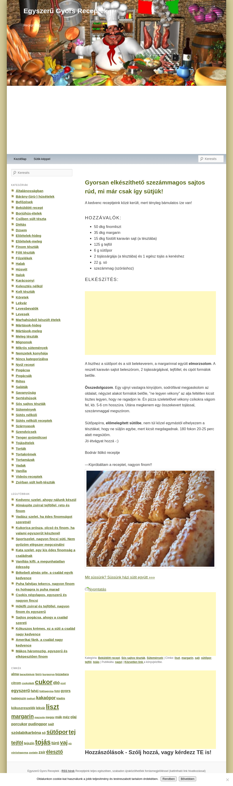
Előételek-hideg (28, 236)
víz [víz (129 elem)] (69, 743)
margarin (187, 658)
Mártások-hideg (28, 325)
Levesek (22, 314)
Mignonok (24, 342)
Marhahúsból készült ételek (38, 320)
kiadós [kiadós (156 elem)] (60, 698)
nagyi (118, 662)
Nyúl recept (25, 364)
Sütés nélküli (26, 415)
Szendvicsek (26, 432)
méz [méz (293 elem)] (66, 717)
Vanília (21, 471)
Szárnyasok (25, 426)
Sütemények (155, 658)
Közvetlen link (134, 662)
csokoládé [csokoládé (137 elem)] (28, 683)
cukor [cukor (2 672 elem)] (44, 681)
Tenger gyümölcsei (31, 437)
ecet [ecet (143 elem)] (63, 683)
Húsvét (21, 269)
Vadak (21, 465)
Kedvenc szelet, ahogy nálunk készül (46, 500)
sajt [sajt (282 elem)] (51, 724)
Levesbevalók (27, 308)
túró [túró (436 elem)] (55, 743)
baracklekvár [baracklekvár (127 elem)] (27, 674)
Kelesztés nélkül (29, 286)
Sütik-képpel (42, 159)
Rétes (20, 381)
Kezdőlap (20, 159)
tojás (96, 662)
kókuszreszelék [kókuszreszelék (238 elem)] (23, 708)
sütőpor (206, 658)
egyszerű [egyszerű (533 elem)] (20, 690)
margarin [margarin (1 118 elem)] (22, 716)
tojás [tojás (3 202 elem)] (43, 742)
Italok (20, 275)
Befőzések (24, 202)
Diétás (21, 224)
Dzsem (21, 230)
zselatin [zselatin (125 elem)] (33, 752)
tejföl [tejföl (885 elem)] (17, 743)
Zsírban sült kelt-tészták (35, 482)
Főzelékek (24, 258)
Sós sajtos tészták (133, 658)
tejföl (88, 662)
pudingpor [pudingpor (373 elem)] (37, 724)
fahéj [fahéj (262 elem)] (35, 691)
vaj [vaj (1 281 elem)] (64, 742)
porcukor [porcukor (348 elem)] (19, 724)
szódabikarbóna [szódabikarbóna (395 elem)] (26, 732)
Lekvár (21, 303)
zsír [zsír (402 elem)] (41, 752)
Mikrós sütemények (32, 348)
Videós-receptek (29, 476)
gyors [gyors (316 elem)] (66, 691)
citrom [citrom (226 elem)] (16, 683)
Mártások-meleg (29, 331)
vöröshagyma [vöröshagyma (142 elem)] (19, 752)
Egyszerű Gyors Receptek (65, 11)
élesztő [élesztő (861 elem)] (54, 752)
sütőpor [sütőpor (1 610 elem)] (57, 732)
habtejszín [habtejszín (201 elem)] (18, 698)
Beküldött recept (109, 658)
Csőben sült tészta (31, 219)
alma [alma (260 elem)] (15, 674)
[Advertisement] (116, 120)
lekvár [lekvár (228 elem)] (40, 708)
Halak (20, 263)
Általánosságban (29, 191)
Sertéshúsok (26, 398)
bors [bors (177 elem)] (38, 674)
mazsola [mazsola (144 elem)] (40, 717)
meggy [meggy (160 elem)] (50, 717)
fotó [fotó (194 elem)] (57, 691)
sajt (197, 658)
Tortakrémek (26, 454)
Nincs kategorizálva (32, 359)
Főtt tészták (25, 252)
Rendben (168, 779)
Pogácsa (23, 370)
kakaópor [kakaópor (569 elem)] (46, 697)
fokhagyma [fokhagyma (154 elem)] (46, 691)
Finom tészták (27, 247)
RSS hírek (68, 771)
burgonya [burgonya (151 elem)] (49, 674)
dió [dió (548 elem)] (56, 682)
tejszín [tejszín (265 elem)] (29, 743)
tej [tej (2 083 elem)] (72, 731)
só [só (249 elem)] (44, 733)
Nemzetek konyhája (32, 353)
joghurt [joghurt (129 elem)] (31, 698)
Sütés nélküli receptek (34, 420)
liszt (177, 658)
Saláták (22, 387)
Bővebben (187, 779)
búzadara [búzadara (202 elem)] (62, 674)
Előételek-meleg (29, 241)
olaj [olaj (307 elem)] (73, 717)
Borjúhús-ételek (29, 213)
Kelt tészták (25, 291)
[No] (227, 779)
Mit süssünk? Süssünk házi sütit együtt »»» (120, 577)
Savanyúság (26, 392)
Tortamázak (25, 460)
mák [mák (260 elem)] (58, 717)
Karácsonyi (25, 280)
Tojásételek (25, 443)
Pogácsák (24, 376)
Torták (21, 448)
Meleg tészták (27, 336)
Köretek (22, 297)
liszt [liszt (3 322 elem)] (52, 706)
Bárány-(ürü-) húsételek (35, 196)
